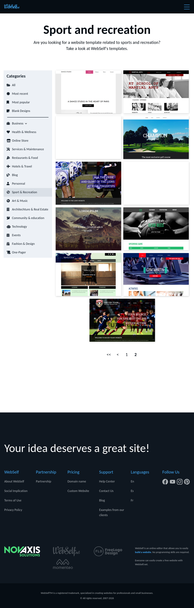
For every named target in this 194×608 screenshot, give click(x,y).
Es (132, 491)
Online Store (20, 141)
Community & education (28, 218)
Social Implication (16, 491)
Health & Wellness (24, 132)
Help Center (107, 481)
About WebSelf (14, 481)
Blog (15, 175)
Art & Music (20, 201)
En (132, 481)
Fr (132, 500)
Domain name (76, 481)
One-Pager (19, 252)
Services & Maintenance (28, 149)
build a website (143, 552)
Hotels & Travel (22, 166)
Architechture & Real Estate (30, 209)
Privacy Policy (13, 510)
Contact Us (106, 491)
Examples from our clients (111, 512)
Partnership (43, 481)
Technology (19, 227)
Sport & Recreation (24, 192)
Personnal (18, 184)
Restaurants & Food (25, 158)
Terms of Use (12, 500)
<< (109, 354)
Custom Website (78, 491)
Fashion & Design (23, 244)
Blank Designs (21, 111)
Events (16, 235)
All (13, 85)
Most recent (20, 94)
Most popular (21, 102)
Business (17, 123)
